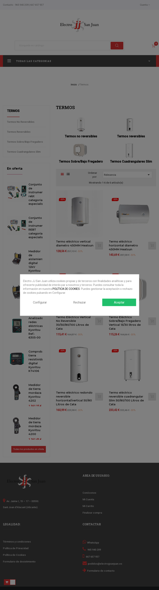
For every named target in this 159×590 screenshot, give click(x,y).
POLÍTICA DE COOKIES (66, 288)
